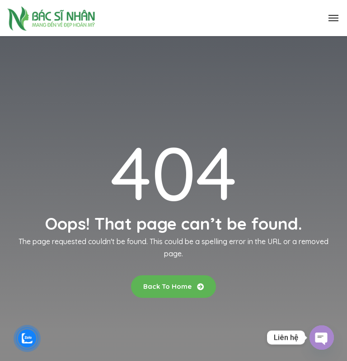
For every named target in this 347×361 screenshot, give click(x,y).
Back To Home (173, 286)
